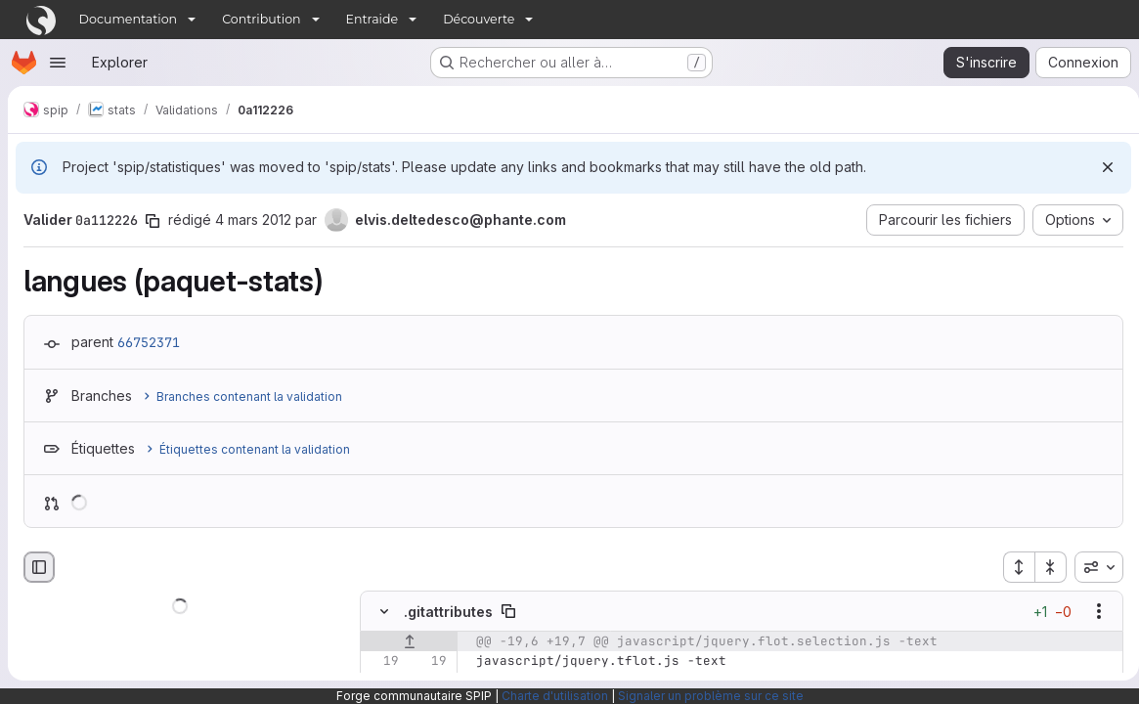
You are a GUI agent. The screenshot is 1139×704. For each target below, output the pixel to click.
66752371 (148, 342)
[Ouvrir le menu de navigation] (57, 62)
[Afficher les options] (1091, 611)
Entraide (372, 19)
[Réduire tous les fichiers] (1043, 567)
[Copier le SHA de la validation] (152, 221)
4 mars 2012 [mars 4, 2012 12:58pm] (253, 219)
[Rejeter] (1100, 167)
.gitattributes (448, 611)
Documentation (128, 19)
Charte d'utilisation (555, 695)
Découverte (478, 19)
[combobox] (1091, 567)
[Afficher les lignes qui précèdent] (409, 641)
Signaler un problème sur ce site (711, 695)
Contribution (261, 19)
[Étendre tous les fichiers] (1011, 567)
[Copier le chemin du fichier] (508, 611)
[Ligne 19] (382, 661)
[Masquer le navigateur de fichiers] (39, 567)
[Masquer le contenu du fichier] (384, 611)
